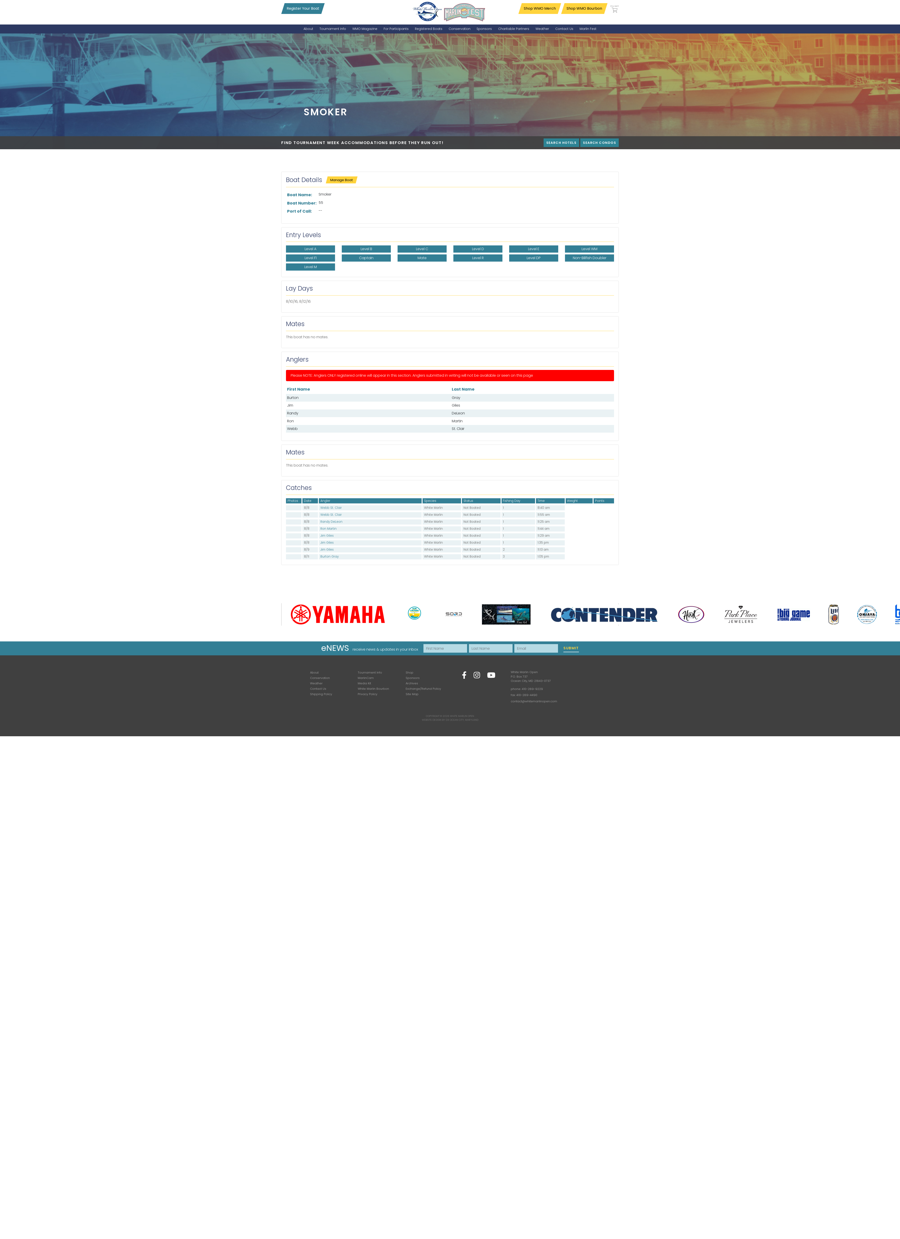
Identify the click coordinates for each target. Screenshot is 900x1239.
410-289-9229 (532, 689)
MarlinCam (366, 678)
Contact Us (318, 689)
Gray (456, 397)
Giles (456, 405)
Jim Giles (327, 536)
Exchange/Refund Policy (423, 689)
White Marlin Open (462, 716)
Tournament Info (370, 672)
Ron (290, 421)
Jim (290, 405)
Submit (571, 648)
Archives (412, 683)
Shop (409, 672)
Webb (292, 428)
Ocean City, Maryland (464, 720)
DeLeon (458, 413)
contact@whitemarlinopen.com (534, 701)
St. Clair (458, 428)
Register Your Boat (303, 8)
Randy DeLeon (331, 522)
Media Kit (364, 683)
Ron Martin (328, 529)
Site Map (412, 694)
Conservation (320, 678)
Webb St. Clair (331, 508)
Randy (292, 413)
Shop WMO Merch (540, 8)
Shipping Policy (321, 694)
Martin (457, 421)
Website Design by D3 (435, 720)
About (314, 672)
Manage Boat (341, 180)
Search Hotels (561, 142)
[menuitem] (308, 28)
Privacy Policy (367, 694)
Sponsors (413, 678)
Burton (293, 397)
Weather (316, 683)
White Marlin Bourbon (373, 689)
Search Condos (599, 142)
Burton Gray (329, 556)
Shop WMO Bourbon (584, 8)
